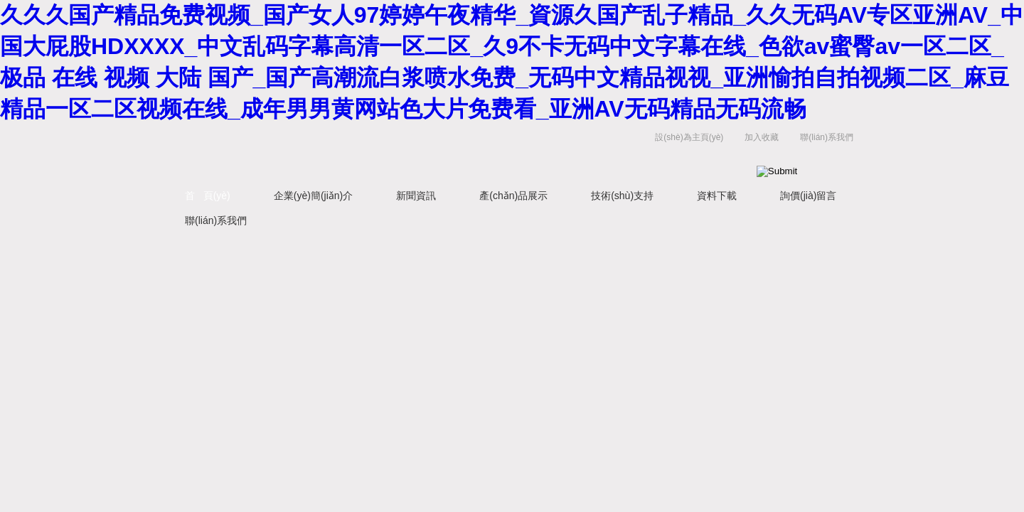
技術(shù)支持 (622, 195)
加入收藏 (762, 137)
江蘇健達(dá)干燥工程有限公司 (341, 151)
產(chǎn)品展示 (513, 195)
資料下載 (717, 195)
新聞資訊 (416, 195)
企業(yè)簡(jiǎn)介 (313, 195)
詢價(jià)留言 (808, 195)
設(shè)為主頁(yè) (689, 137)
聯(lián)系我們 (826, 137)
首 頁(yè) (207, 195)
